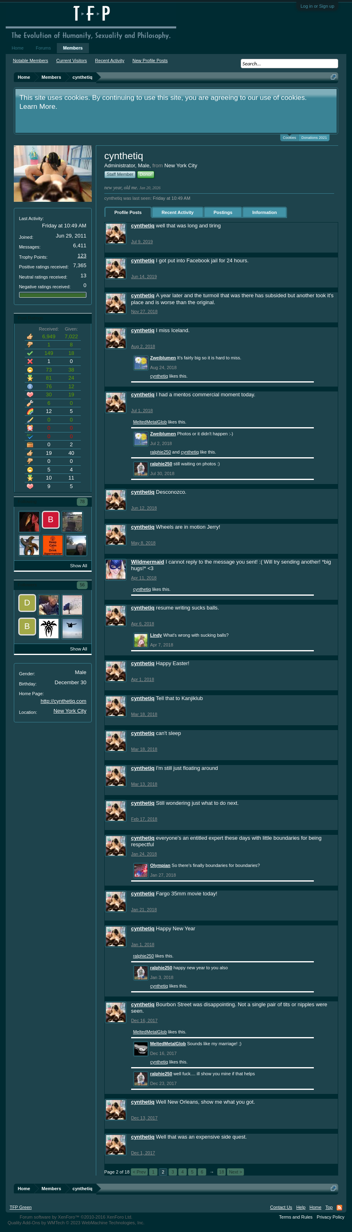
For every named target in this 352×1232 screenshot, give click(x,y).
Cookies (289, 137)
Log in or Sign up (317, 6)
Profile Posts (128, 212)
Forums (43, 47)
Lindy (156, 635)
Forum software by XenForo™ (75, 1217)
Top (329, 1207)
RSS (339, 1207)
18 (221, 1171)
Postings (223, 212)
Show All (78, 565)
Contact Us (281, 1207)
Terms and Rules (296, 1217)
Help (301, 1207)
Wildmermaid (147, 562)
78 (82, 501)
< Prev (139, 1171)
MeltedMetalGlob (150, 421)
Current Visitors (71, 60)
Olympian (160, 865)
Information (264, 212)
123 (82, 256)
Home (18, 47)
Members (72, 47)
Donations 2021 (314, 138)
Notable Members (30, 60)
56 (82, 584)
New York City (70, 711)
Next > (235, 1171)
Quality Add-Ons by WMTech (76, 1222)
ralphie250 (160, 452)
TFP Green (21, 1207)
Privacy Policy (330, 1217)
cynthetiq (143, 226)
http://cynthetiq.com (63, 701)
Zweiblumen (163, 357)
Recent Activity (178, 212)
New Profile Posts (150, 60)
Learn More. (38, 106)
